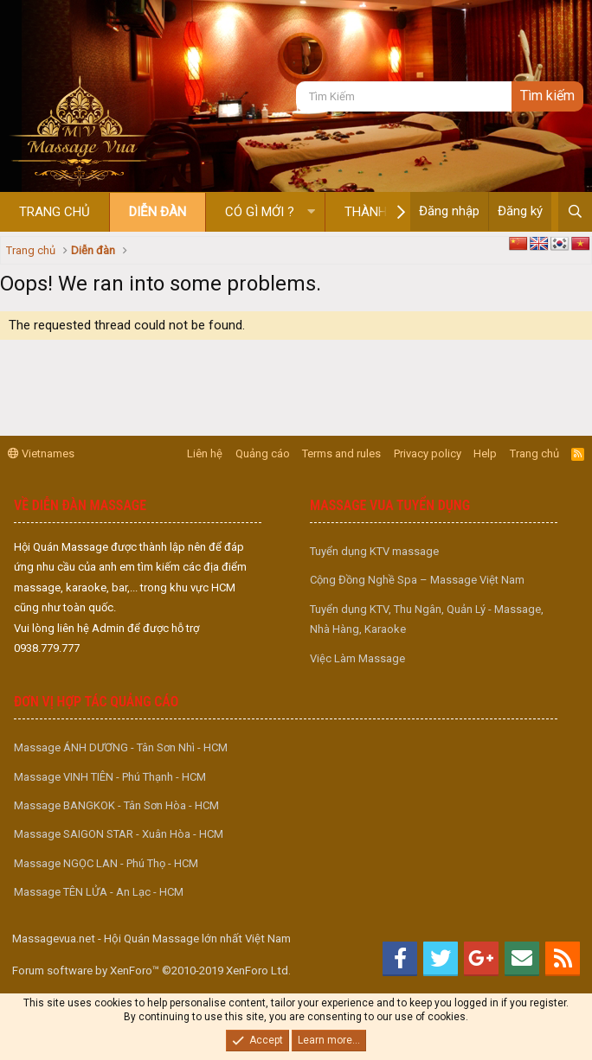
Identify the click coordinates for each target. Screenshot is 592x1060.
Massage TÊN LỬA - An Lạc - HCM (98, 891)
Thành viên (381, 212)
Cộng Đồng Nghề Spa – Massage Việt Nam (417, 579)
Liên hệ (204, 453)
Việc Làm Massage (357, 658)
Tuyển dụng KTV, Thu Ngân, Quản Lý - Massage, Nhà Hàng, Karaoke (427, 619)
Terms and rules (341, 453)
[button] (311, 212)
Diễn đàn (157, 212)
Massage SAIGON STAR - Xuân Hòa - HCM (118, 833)
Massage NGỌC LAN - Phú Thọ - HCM (106, 863)
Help (485, 453)
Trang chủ (54, 212)
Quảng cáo (262, 453)
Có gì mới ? (259, 212)
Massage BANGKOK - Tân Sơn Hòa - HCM (116, 805)
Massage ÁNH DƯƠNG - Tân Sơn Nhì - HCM (121, 747)
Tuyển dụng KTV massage (374, 551)
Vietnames (41, 453)
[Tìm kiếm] (404, 96)
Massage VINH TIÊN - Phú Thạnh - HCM (110, 776)
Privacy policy (427, 453)
